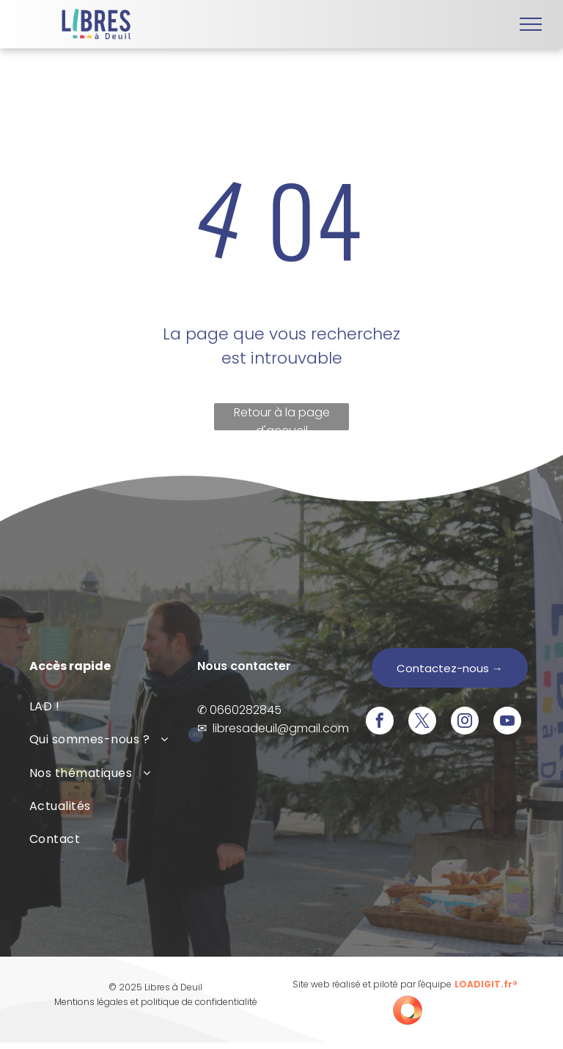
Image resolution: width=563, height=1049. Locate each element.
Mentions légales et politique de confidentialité (155, 1001)
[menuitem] (113, 706)
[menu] (531, 24)
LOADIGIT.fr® (486, 984)
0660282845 (246, 710)
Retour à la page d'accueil (282, 417)
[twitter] (422, 722)
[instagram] (465, 722)
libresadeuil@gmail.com (281, 728)
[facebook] (380, 722)
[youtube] (507, 722)
